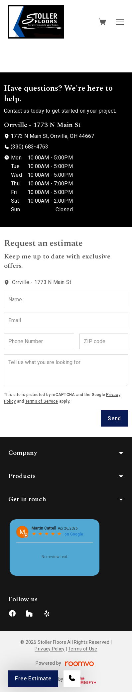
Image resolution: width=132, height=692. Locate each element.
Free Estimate (33, 678)
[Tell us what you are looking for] (66, 370)
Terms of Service (41, 401)
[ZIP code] (103, 341)
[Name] (66, 299)
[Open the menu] (119, 22)
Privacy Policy (50, 648)
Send (114, 418)
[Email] (66, 320)
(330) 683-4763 (29, 147)
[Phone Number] (39, 341)
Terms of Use (82, 648)
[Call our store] (72, 678)
